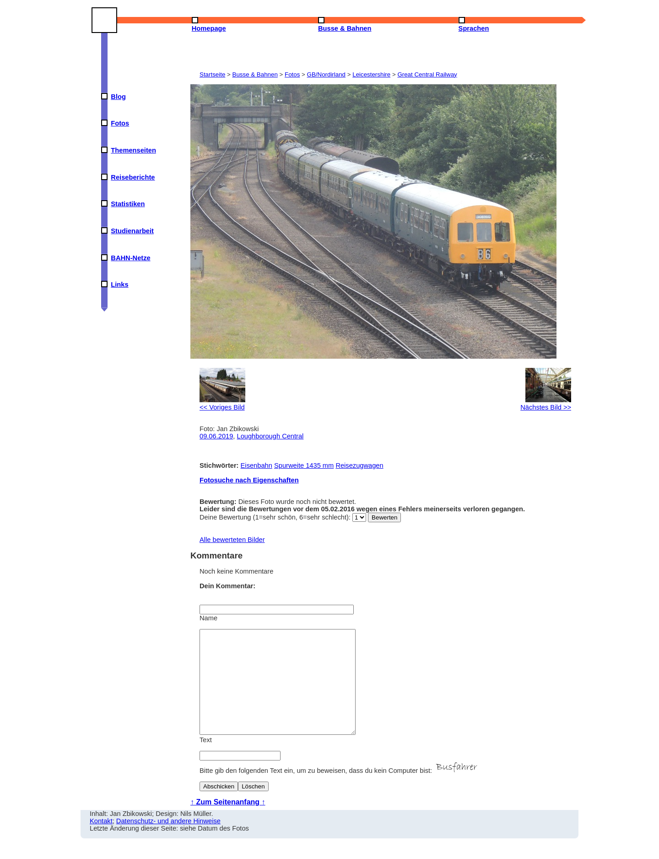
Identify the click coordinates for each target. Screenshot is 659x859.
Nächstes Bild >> (545, 403)
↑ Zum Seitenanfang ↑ (227, 822)
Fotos (120, 123)
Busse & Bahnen (255, 74)
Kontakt (101, 841)
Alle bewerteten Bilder (232, 539)
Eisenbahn (256, 465)
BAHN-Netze (130, 258)
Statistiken (128, 204)
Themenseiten (133, 150)
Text (206, 760)
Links (119, 284)
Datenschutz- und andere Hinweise (168, 841)
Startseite (212, 74)
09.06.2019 (216, 436)
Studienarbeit (132, 231)
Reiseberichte (133, 177)
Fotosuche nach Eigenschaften (249, 480)
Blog (118, 96)
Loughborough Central (270, 436)
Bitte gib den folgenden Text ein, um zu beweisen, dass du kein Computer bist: (340, 791)
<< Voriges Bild (222, 403)
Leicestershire (371, 74)
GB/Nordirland (326, 74)
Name (208, 618)
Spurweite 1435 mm (304, 465)
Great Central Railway (427, 74)
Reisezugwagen (359, 465)
